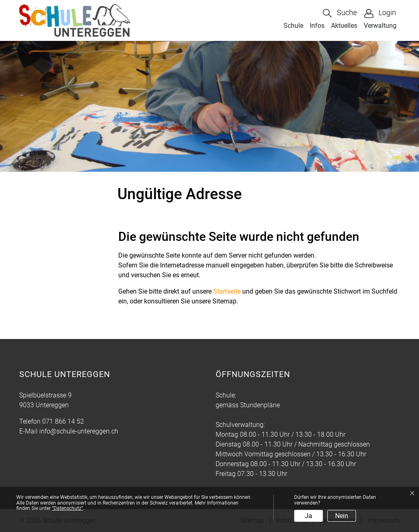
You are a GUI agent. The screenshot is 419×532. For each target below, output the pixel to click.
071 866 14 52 (63, 421)
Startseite (227, 291)
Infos (317, 25)
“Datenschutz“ (67, 508)
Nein (341, 516)
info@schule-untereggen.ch (78, 431)
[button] (339, 13)
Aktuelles (344, 25)
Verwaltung (380, 25)
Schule (293, 25)
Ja (308, 516)
